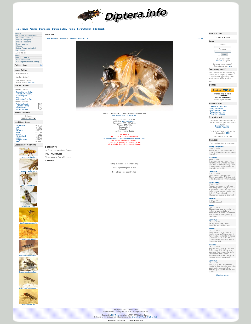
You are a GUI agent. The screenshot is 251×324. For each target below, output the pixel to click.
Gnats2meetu (214, 182)
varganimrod (20, 125)
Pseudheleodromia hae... (28, 256)
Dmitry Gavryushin (216, 147)
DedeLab (212, 198)
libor (17, 129)
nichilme (212, 245)
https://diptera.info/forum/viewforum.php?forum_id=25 (124, 138)
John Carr (213, 172)
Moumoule (19, 131)
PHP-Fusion (115, 315)
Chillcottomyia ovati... (28, 305)
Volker (18, 132)
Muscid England (21, 96)
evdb (17, 127)
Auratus (18, 138)
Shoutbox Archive (222, 275)
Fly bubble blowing (22, 106)
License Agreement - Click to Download (222, 127)
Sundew (212, 229)
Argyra (18, 97)
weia (17, 141)
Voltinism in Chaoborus (218, 107)
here (229, 66)
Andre (211, 206)
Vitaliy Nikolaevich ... (217, 109)
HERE (227, 133)
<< (199, 38)
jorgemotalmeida (128, 121)
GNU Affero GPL (137, 317)
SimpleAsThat (152, 317)
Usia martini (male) (28, 207)
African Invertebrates (217, 114)
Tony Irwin (213, 157)
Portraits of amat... (22, 104)
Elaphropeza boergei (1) (78, 38)
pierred (18, 134)
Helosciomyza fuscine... (28, 157)
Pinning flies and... (22, 109)
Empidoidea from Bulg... (24, 92)
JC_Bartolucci (21, 136)
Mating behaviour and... (218, 110)
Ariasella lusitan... (22, 108)
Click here (218, 61)
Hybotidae (63, 38)
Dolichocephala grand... (28, 223)
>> (202, 38)
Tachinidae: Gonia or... (24, 94)
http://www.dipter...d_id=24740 (124, 115)
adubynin (31, 82)
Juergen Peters (21, 140)
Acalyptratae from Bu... (24, 99)
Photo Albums (51, 38)
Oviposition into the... (217, 112)
